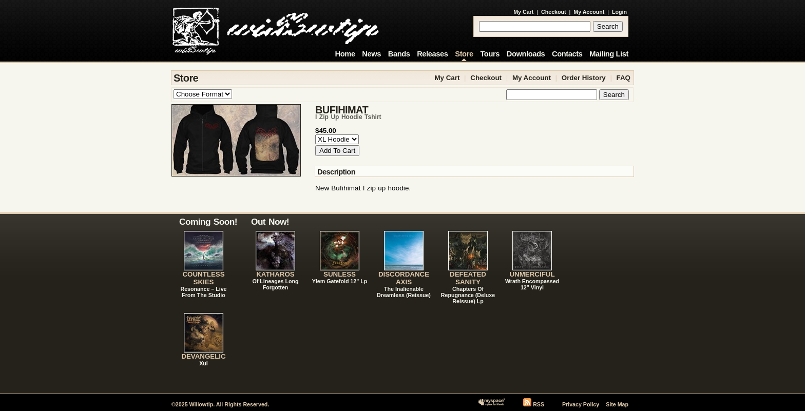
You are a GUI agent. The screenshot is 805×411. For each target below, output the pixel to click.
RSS (538, 404)
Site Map (617, 404)
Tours (490, 54)
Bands (399, 54)
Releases (432, 54)
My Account (588, 12)
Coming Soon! (208, 222)
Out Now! (270, 222)
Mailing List (608, 54)
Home (345, 54)
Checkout (553, 12)
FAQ (623, 78)
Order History (584, 78)
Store (464, 54)
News (371, 54)
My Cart (523, 12)
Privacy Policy (580, 404)
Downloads (526, 54)
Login (619, 12)
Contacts (567, 54)
